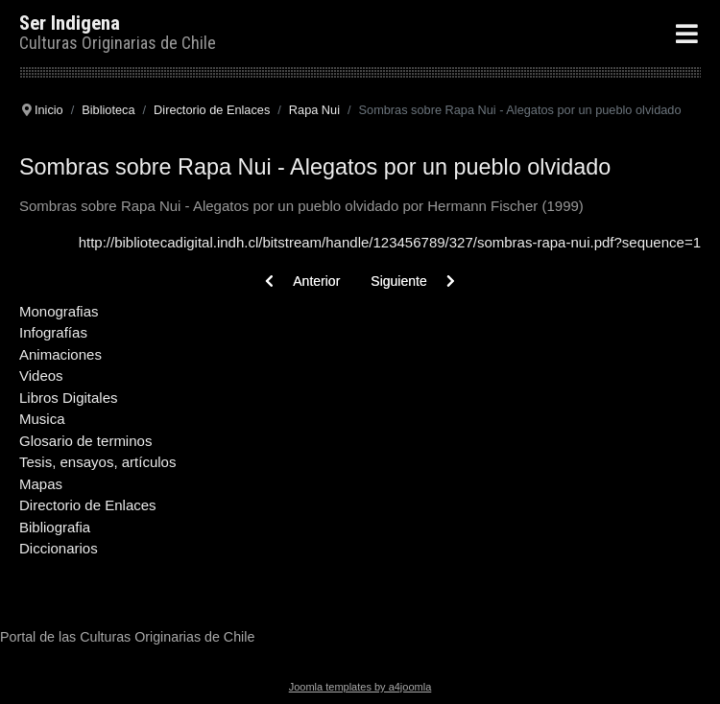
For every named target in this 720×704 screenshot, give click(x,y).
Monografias (59, 311)
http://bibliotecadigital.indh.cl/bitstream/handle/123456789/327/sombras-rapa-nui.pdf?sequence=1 (390, 242)
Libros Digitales (68, 397)
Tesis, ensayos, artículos (97, 462)
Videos (41, 375)
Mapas (40, 484)
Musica (42, 419)
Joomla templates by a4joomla (360, 686)
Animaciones (60, 354)
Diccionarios (58, 548)
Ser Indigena (69, 23)
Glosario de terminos (85, 441)
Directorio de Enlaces (87, 505)
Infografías (53, 332)
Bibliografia (54, 527)
